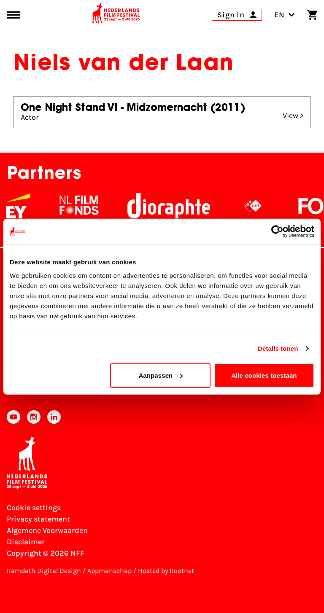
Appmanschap (109, 571)
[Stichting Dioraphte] (174, 205)
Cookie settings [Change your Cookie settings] (34, 507)
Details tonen (278, 348)
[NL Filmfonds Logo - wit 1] (84, 205)
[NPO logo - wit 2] (258, 205)
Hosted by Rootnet (166, 571)
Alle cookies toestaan (264, 375)
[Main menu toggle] (13, 15)
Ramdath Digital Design (44, 571)
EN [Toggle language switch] (284, 14)
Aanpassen (160, 375)
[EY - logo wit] (24, 205)
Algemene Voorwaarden (47, 530)
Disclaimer (26, 541)
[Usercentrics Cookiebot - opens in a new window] (277, 231)
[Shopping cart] (312, 15)
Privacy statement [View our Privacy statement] (38, 519)
